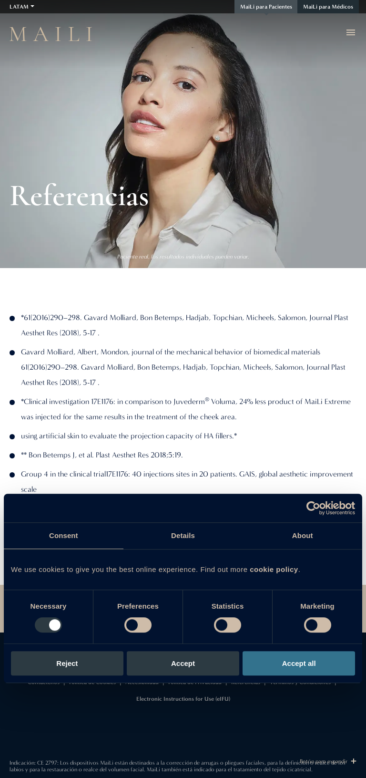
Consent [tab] (63, 535)
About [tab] (302, 535)
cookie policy (274, 569)
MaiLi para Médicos (328, 6)
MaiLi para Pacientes (266, 6)
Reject (67, 663)
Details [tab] (183, 535)
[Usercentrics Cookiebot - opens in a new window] (313, 508)
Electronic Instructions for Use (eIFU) (183, 698)
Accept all (299, 663)
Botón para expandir (328, 761)
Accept (183, 663)
